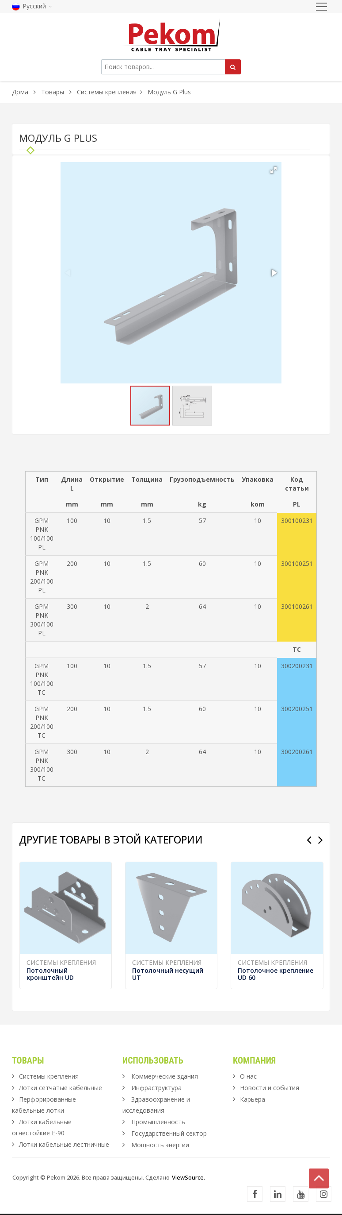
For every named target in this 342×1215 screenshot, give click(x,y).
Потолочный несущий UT (167, 974)
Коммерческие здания (164, 1076)
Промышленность (158, 1122)
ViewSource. (188, 1177)
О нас (248, 1076)
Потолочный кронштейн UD (50, 974)
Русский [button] (32, 6)
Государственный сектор (169, 1133)
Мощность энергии (160, 1145)
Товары (53, 92)
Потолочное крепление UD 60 (275, 974)
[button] (273, 170)
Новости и (269, 1087)
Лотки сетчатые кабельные (60, 1087)
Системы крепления (107, 92)
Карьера (252, 1099)
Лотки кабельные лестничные (64, 1144)
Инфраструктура (156, 1087)
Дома (20, 92)
